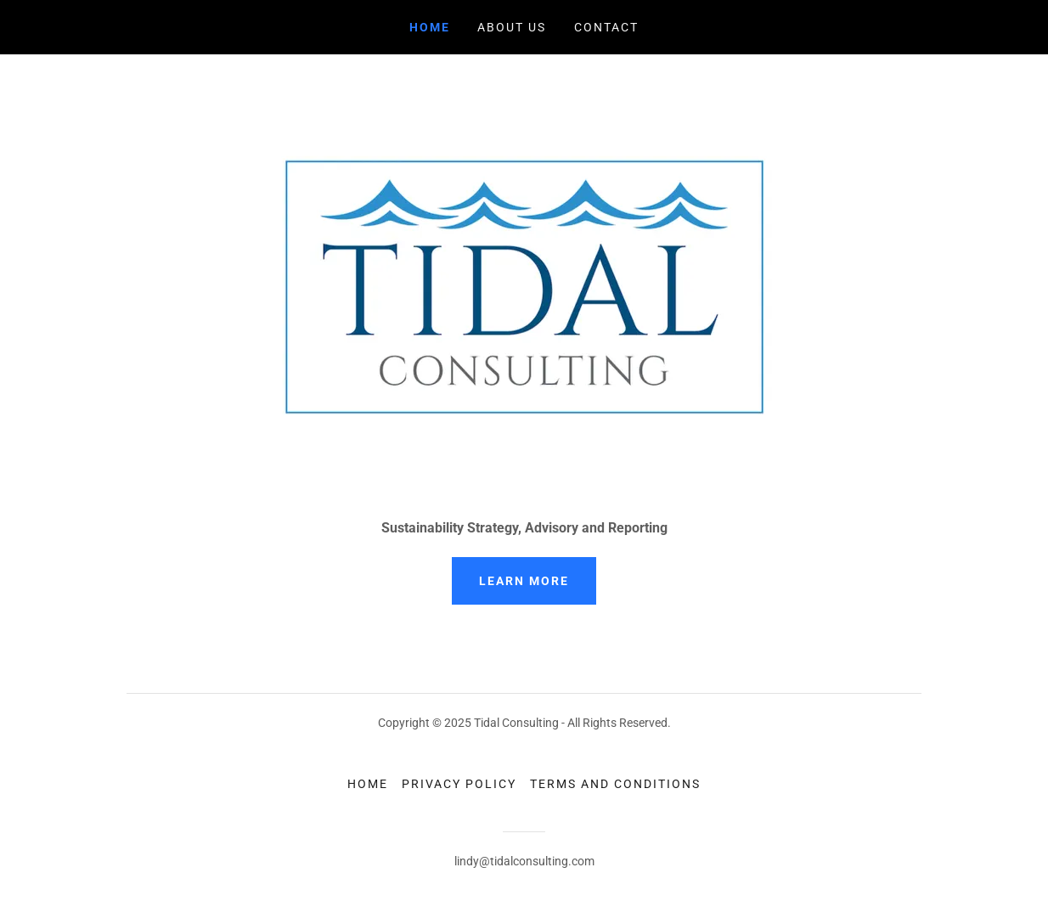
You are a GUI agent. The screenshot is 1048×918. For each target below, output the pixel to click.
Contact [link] (606, 27)
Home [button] (367, 784)
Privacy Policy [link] (459, 784)
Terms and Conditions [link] (615, 784)
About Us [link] (511, 27)
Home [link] (429, 27)
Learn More (524, 581)
